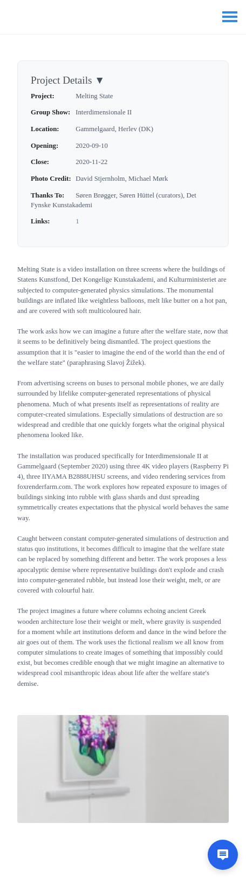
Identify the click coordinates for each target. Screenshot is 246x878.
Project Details (68, 80)
